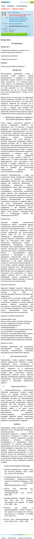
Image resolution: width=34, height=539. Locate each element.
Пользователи (22, 6)
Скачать (14, 34)
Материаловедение (15, 23)
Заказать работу (18, 9)
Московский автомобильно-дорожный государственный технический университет (18, 19)
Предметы (11, 6)
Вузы (3, 6)
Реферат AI (5, 9)
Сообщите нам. (22, 15)
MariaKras (16, 12)
